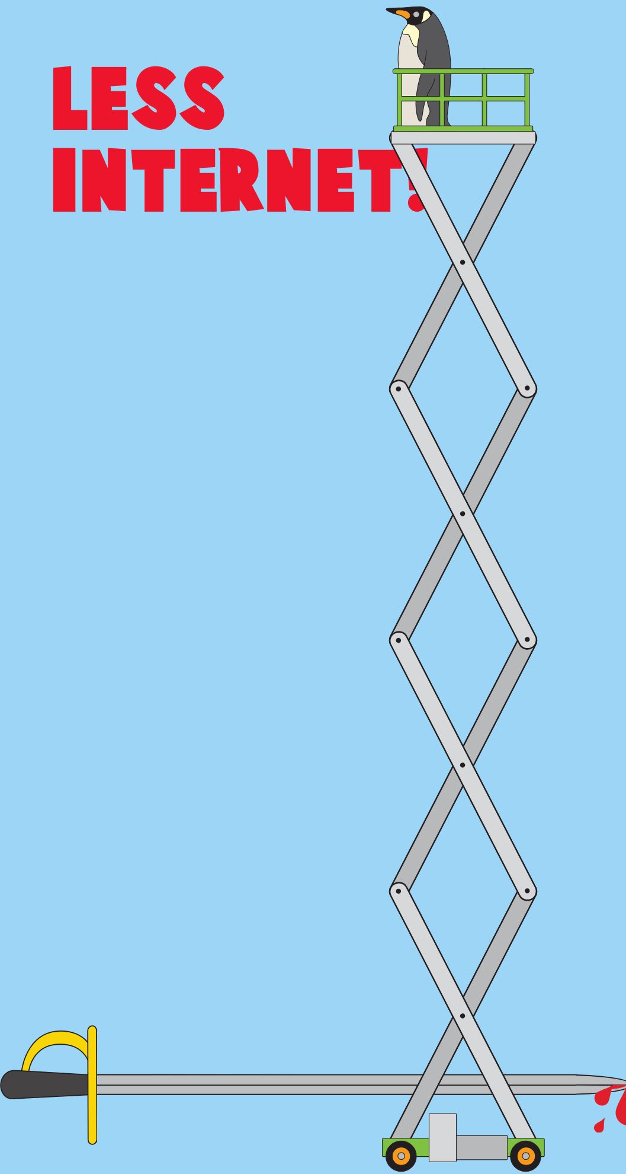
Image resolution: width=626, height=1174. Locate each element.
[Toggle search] (565, 18)
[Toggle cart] (601, 17)
